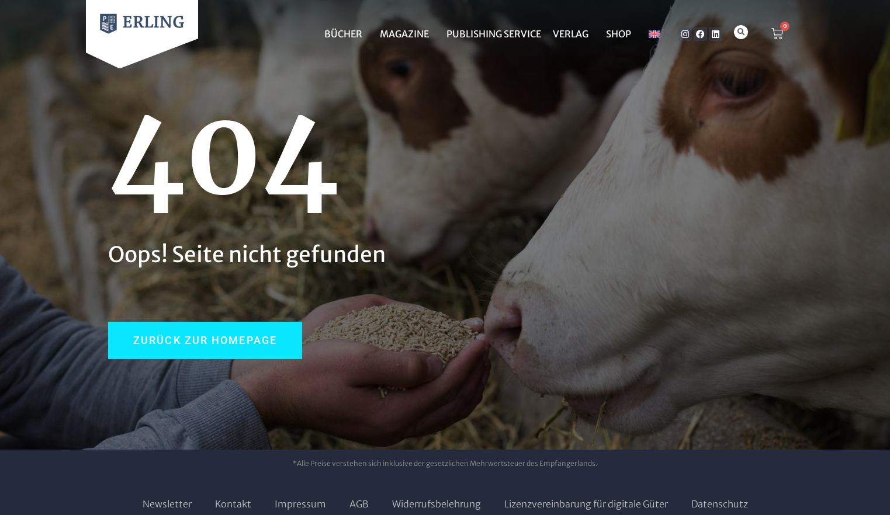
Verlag (573, 34)
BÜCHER (346, 34)
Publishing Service (493, 34)
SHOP (621, 34)
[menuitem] (654, 34)
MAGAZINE (407, 34)
